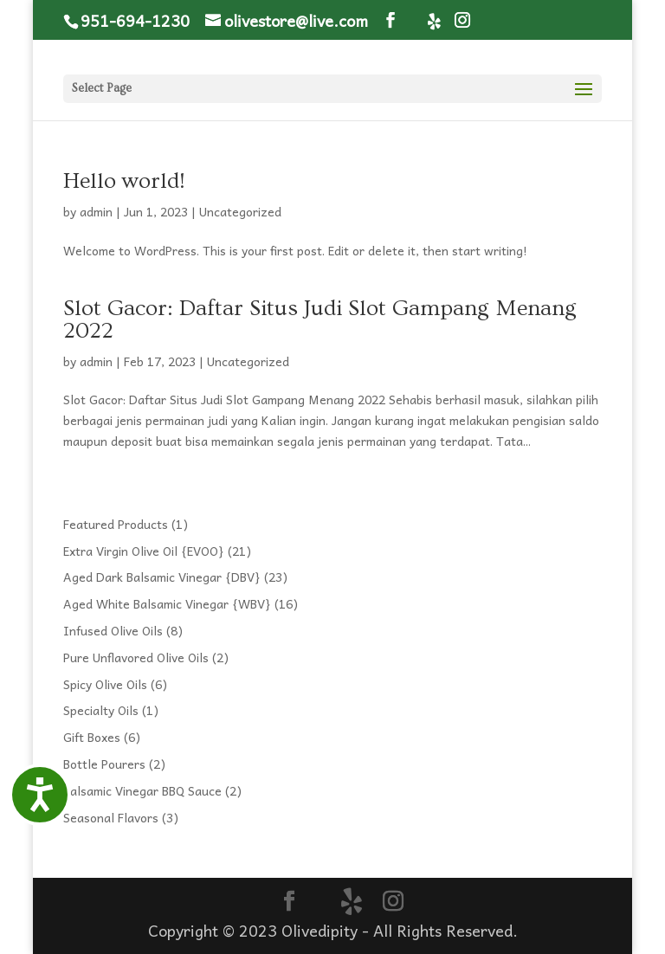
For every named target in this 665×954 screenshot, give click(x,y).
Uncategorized (240, 211)
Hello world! (124, 181)
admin (96, 211)
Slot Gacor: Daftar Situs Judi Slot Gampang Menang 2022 (320, 320)
